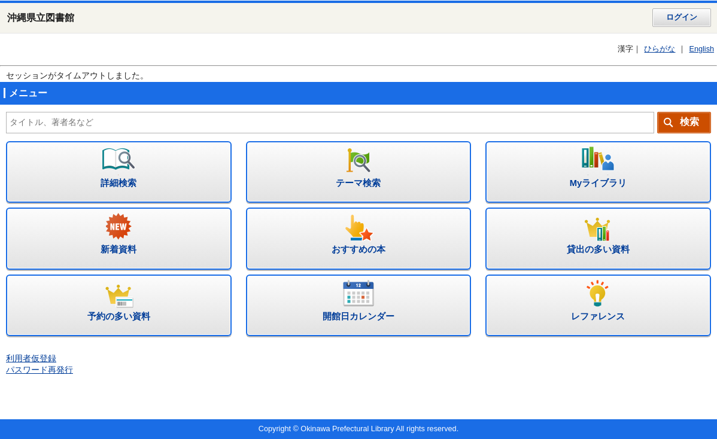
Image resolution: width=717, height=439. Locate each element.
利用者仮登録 (31, 358)
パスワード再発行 (39, 369)
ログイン (681, 17)
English (701, 49)
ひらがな (659, 49)
